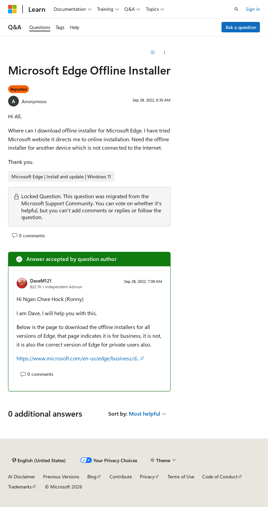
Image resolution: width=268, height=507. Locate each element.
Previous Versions (61, 476)
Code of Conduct (220, 476)
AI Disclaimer (21, 476)
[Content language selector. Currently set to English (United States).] (39, 460)
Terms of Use (181, 476)
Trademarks (20, 486)
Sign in (253, 9)
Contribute (121, 476)
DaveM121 (41, 280)
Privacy (147, 476)
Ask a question (241, 27)
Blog (91, 476)
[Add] (153, 52)
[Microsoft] (12, 9)
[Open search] (236, 9)
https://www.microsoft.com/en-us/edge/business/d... (78, 358)
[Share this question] (165, 52)
